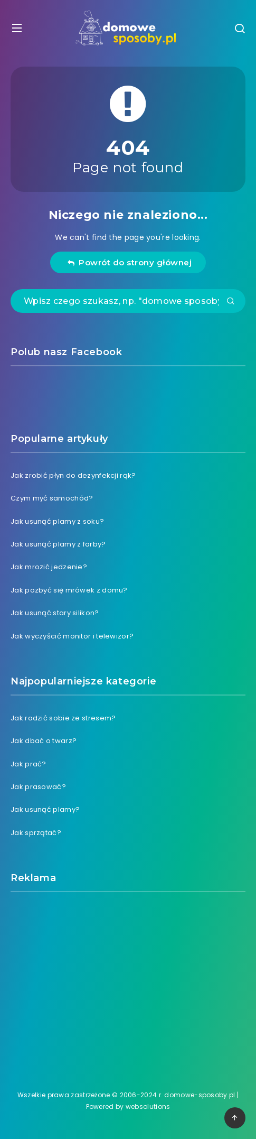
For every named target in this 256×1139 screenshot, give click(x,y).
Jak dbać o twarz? (44, 741)
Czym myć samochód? (52, 498)
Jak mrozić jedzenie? (49, 567)
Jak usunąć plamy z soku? (57, 521)
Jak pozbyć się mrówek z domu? (69, 590)
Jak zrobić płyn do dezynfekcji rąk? (73, 475)
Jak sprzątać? (36, 833)
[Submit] (230, 301)
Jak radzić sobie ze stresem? (63, 718)
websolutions (148, 1106)
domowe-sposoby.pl (199, 1094)
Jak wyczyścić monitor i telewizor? (72, 636)
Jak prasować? (38, 787)
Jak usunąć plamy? (45, 809)
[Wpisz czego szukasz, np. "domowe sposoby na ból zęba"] (128, 301)
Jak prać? (28, 764)
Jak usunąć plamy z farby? (58, 544)
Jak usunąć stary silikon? (55, 613)
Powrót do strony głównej (129, 262)
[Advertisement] (128, 979)
